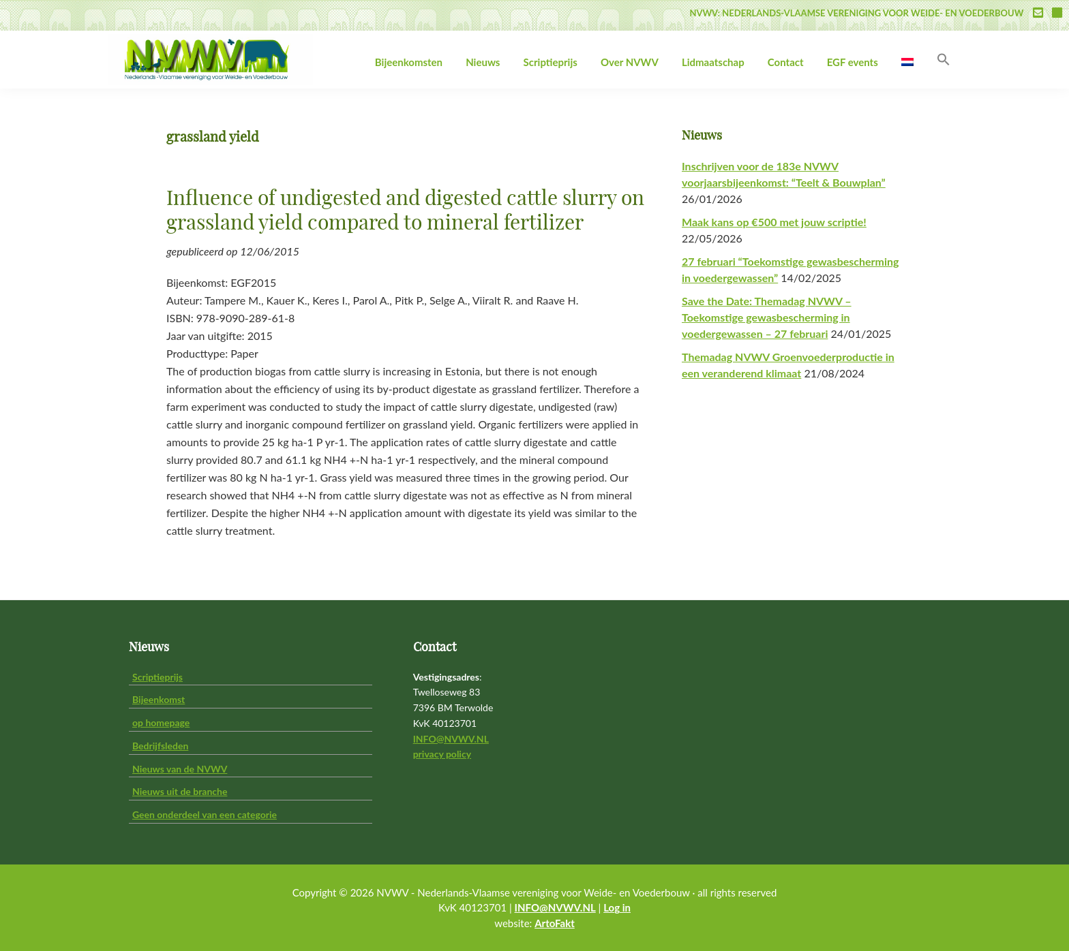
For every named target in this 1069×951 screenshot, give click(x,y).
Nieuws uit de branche (179, 791)
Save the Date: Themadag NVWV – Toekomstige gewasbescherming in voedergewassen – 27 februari (767, 317)
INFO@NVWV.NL (451, 739)
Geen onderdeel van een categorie (204, 814)
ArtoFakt (554, 923)
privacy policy (442, 754)
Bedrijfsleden (160, 745)
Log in (617, 907)
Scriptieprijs (157, 677)
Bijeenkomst (158, 699)
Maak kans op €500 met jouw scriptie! (774, 221)
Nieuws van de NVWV (179, 769)
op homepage (161, 722)
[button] (944, 60)
